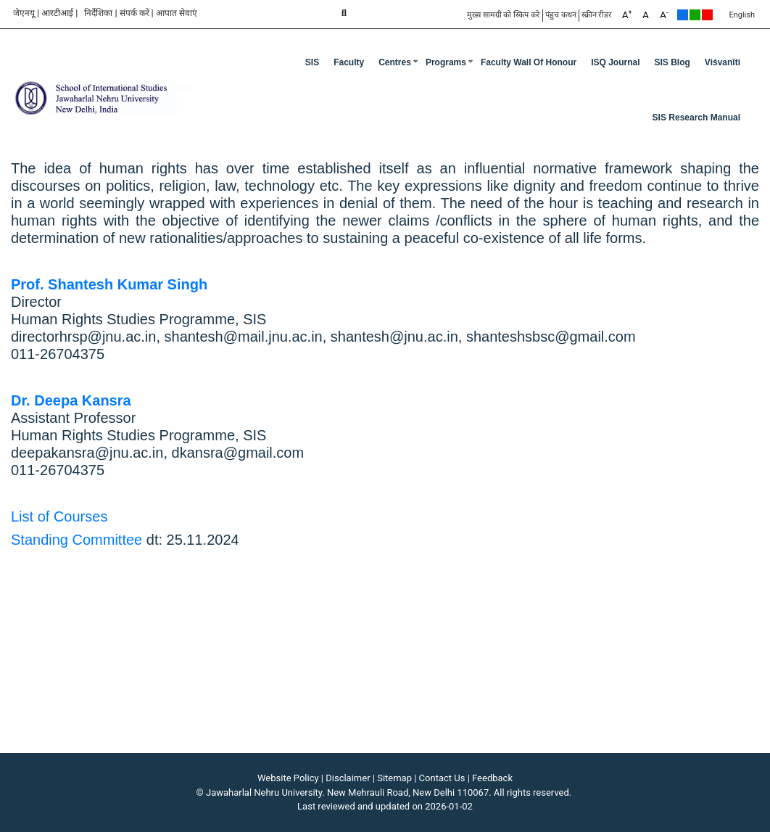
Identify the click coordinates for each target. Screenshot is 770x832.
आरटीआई (57, 13)
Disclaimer (348, 778)
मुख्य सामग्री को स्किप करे (503, 15)
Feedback (492, 778)
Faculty (349, 62)
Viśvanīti (722, 62)
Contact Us (442, 778)
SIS (312, 62)
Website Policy (288, 778)
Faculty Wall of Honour (528, 62)
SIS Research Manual (696, 117)
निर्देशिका (98, 13)
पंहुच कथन (560, 15)
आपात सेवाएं (176, 13)
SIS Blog (672, 62)
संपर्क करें (134, 13)
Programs (446, 62)
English (742, 15)
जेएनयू (24, 13)
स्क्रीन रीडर (597, 15)
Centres (394, 62)
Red (707, 14)
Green (695, 14)
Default (682, 14)
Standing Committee (76, 540)
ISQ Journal (615, 62)
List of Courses (59, 516)
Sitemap (394, 778)
